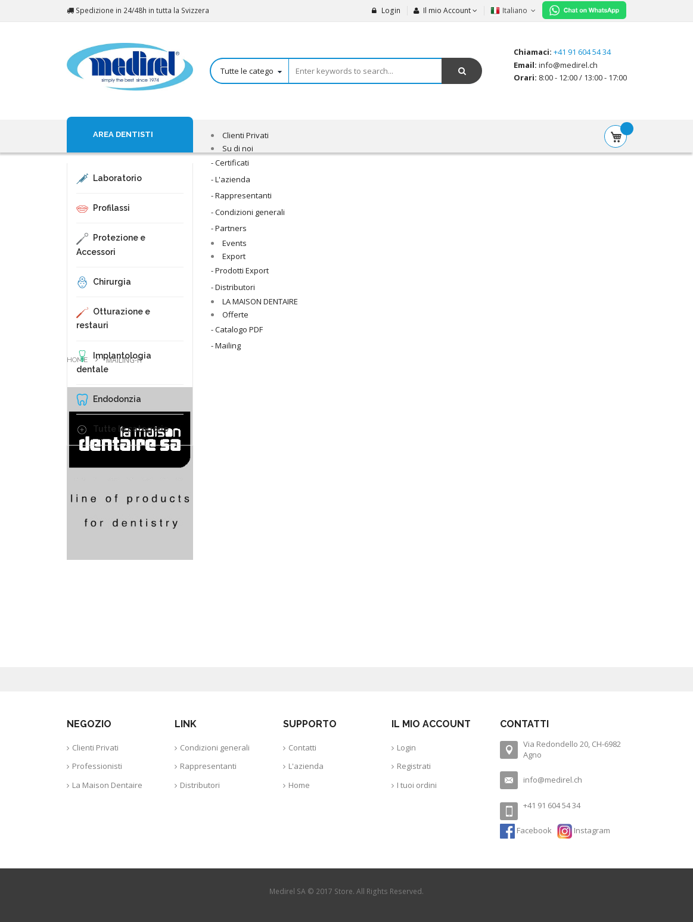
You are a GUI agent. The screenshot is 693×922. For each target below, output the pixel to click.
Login (386, 10)
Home (78, 360)
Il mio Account (442, 10)
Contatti (302, 747)
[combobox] (346, 71)
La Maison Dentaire (107, 785)
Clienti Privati (95, 747)
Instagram (583, 830)
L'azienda (306, 766)
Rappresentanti (208, 766)
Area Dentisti (123, 134)
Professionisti (97, 766)
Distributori (200, 785)
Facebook (527, 830)
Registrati (414, 766)
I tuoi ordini (417, 785)
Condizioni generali (215, 747)
